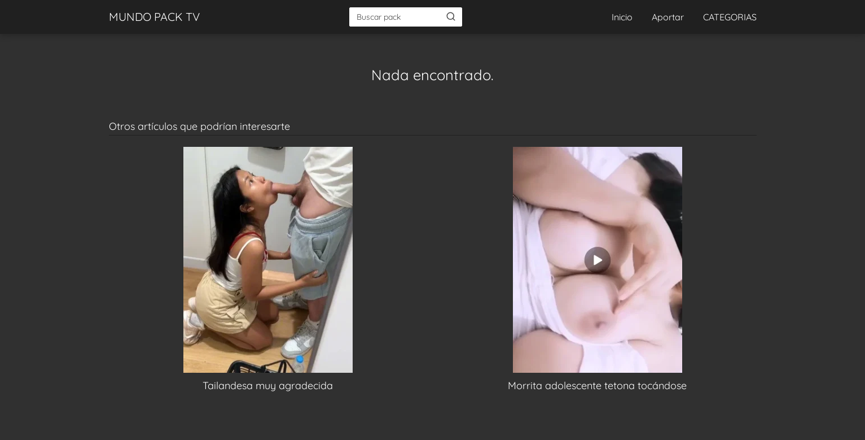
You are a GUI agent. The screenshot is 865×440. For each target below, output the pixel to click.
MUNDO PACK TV (154, 17)
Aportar (668, 17)
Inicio (622, 17)
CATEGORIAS (730, 17)
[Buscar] (451, 16)
